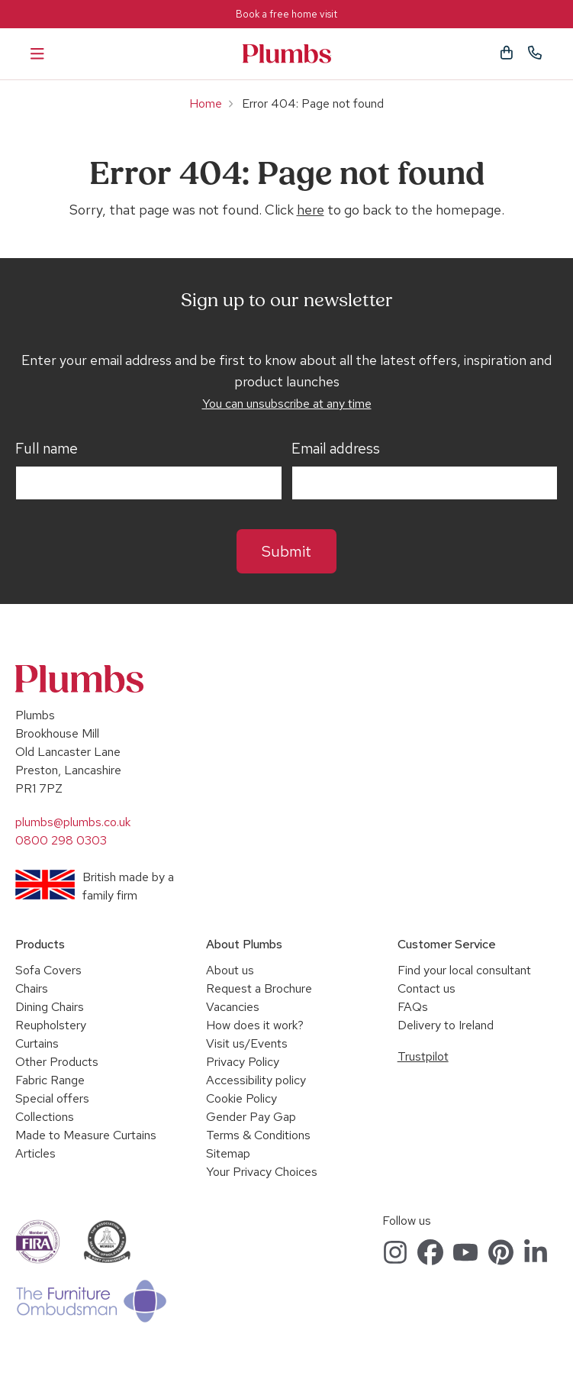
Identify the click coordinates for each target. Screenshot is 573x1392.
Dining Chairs (49, 1007)
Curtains (37, 1043)
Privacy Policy (242, 1062)
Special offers (52, 1098)
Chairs (31, 988)
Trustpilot (423, 1056)
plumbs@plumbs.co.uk (72, 822)
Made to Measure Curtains (85, 1135)
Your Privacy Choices (261, 1172)
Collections (44, 1117)
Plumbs (287, 54)
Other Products (56, 1062)
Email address (335, 449)
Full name (46, 449)
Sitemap (228, 1153)
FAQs (413, 1007)
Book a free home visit (286, 14)
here (310, 209)
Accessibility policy (256, 1080)
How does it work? (255, 1025)
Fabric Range (50, 1080)
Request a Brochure (259, 988)
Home (205, 103)
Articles (35, 1153)
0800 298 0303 (61, 840)
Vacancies (232, 1007)
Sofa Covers (48, 970)
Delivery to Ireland (446, 1025)
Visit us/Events (247, 1043)
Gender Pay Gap (251, 1117)
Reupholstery (50, 1025)
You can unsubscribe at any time (287, 404)
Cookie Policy (241, 1098)
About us (230, 970)
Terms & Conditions (258, 1135)
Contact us (427, 988)
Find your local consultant (464, 970)
